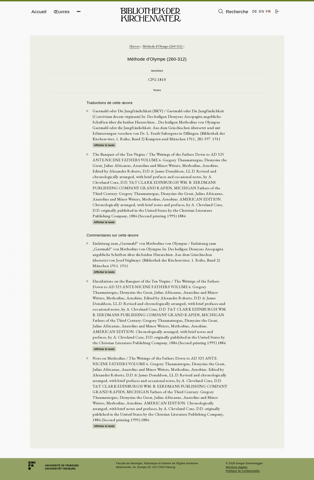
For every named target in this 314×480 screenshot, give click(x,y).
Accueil (38, 11)
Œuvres (62, 11)
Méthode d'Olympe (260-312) (163, 46)
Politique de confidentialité (243, 470)
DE (254, 11)
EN (261, 11)
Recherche (233, 11)
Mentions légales (237, 467)
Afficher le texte (104, 145)
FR (268, 11)
